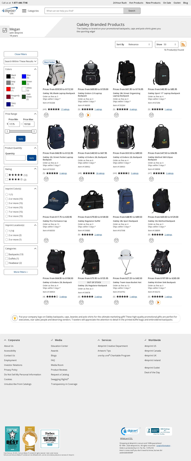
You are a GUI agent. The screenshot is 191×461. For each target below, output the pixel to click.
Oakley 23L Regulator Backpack (92, 285)
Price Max (28, 119)
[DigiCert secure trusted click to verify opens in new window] (131, 397)
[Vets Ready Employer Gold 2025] (30, 405)
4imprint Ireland (153, 360)
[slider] (7, 131)
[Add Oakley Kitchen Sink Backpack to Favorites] (151, 302)
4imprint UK (151, 355)
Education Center (59, 346)
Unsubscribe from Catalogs (18, 384)
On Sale (167, 2)
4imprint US (150, 346)
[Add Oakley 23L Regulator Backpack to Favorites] (81, 302)
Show (159, 44)
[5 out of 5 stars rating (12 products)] (20, 175)
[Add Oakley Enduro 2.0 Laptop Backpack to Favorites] (81, 115)
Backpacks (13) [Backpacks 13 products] (16, 254)
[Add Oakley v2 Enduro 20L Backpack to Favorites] (81, 179)
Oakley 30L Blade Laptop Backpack (59, 93)
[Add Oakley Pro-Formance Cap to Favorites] (46, 240)
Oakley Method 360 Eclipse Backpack (160, 158)
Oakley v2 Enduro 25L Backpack (57, 282)
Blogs (54, 355)
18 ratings (100, 173)
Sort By (120, 44)
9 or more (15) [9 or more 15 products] (16, 216)
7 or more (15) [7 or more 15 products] (16, 211)
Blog (185, 2)
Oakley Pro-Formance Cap (55, 221)
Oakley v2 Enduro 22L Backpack (127, 157)
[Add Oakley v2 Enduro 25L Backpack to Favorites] (46, 302)
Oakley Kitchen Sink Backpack (162, 282)
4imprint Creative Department (113, 346)
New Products (153, 2)
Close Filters (21, 54)
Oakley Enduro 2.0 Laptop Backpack (90, 94)
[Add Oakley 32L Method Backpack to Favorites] (151, 240)
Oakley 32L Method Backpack (161, 221)
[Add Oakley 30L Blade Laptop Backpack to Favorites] (46, 115)
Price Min (13, 119)
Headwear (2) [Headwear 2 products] (15, 263)
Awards (54, 350)
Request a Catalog (60, 374)
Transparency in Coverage (64, 384)
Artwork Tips (104, 350)
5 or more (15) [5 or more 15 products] (16, 207)
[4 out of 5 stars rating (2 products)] (20, 179)
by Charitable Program (114, 355)
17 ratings (65, 109)
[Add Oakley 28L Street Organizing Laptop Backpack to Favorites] (116, 115)
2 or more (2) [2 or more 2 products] (15, 235)
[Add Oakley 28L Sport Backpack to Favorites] (116, 240)
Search (131, 11)
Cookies (8, 379)
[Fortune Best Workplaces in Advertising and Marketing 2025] (12, 405)
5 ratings (135, 173)
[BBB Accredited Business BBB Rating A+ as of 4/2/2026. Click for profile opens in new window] (159, 397)
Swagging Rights (60, 379)
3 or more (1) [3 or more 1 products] (15, 239)
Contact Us (9, 355)
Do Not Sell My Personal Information (23, 375)
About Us (8, 346)
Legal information (163, 411)
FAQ (53, 360)
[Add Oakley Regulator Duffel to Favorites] (81, 240)
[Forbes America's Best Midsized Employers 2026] (50, 404)
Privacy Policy (11, 370)
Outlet (178, 2)
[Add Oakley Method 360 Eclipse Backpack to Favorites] (151, 179)
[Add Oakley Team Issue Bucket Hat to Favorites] (116, 302)
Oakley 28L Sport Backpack (125, 221)
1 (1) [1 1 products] (11, 194)
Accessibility (10, 350)
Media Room (57, 365)
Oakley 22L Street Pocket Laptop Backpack (58, 158)
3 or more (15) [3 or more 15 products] (16, 203)
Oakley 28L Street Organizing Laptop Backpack (126, 94)
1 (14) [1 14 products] (11, 231)
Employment (10, 360)
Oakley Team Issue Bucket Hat (127, 282)
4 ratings (134, 109)
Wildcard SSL (126, 404)
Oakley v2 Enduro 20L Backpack (92, 157)
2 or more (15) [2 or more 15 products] (16, 199)
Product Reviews (59, 369)
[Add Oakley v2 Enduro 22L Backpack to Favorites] (116, 179)
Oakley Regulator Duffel (89, 221)
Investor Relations (13, 365)
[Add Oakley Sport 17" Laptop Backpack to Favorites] (151, 115)
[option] (13, 76)
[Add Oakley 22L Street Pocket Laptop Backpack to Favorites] (46, 179)
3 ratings (63, 173)
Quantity (10, 153)
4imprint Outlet (152, 367)
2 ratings (99, 235)
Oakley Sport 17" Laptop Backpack (164, 93)
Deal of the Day (152, 372)
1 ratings (99, 109)
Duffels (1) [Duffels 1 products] (14, 258)
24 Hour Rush (120, 2)
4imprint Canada (153, 350)
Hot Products (136, 2)
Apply (20, 138)
